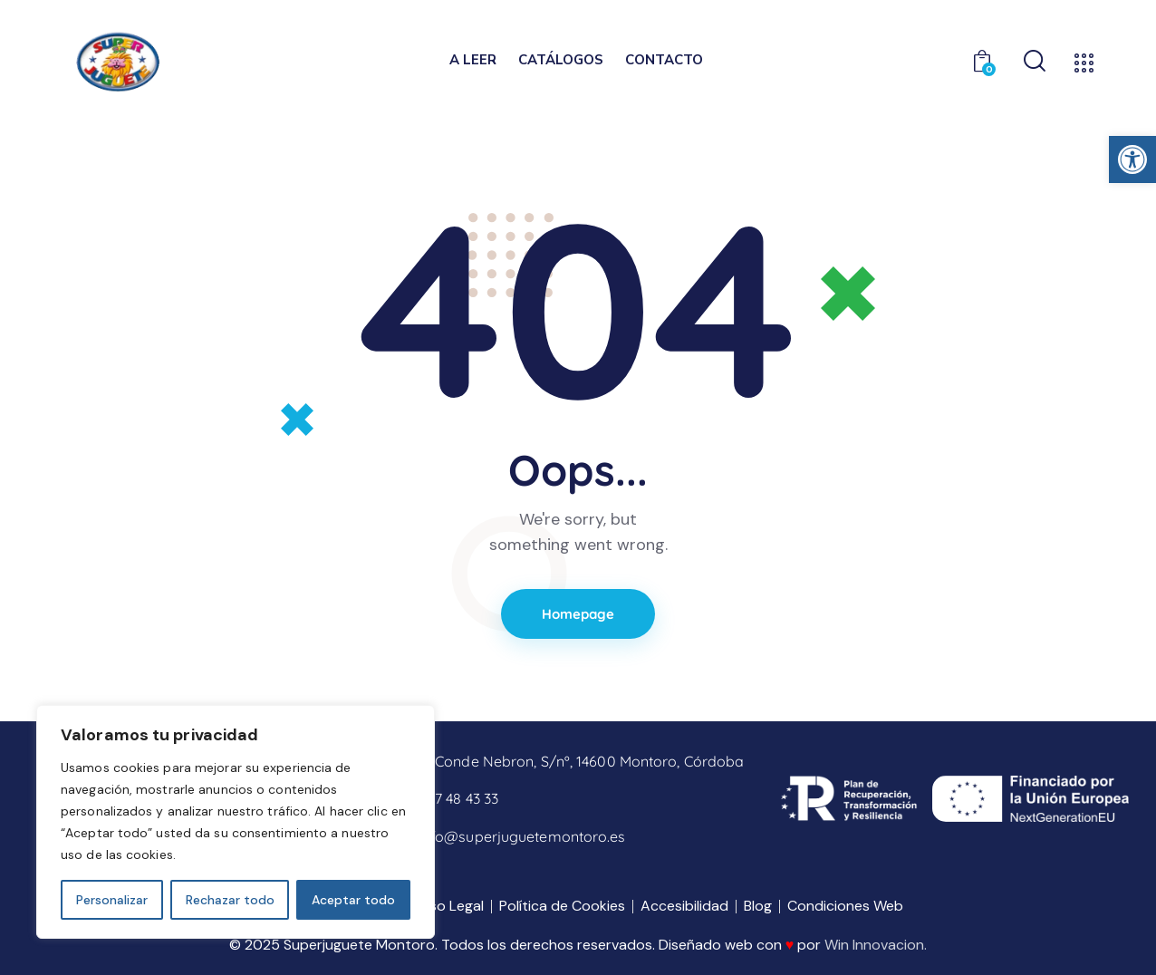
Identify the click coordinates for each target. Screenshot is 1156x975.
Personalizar (112, 900)
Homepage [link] (578, 614)
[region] (235, 822)
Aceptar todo (353, 900)
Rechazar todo (230, 900)
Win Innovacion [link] (874, 944)
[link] (1132, 159)
